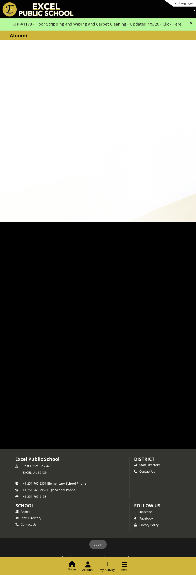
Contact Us (144, 471)
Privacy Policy (146, 525)
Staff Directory (147, 465)
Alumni (22, 511)
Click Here (172, 24)
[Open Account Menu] (88, 566)
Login (98, 544)
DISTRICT (144, 459)
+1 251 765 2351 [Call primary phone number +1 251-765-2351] (34, 483)
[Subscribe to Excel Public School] (143, 511)
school (24, 506)
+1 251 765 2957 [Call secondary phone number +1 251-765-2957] (34, 490)
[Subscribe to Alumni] (182, 35)
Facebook (143, 518)
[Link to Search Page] (192, 9)
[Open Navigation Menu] (124, 566)
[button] (191, 23)
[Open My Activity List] (107, 566)
